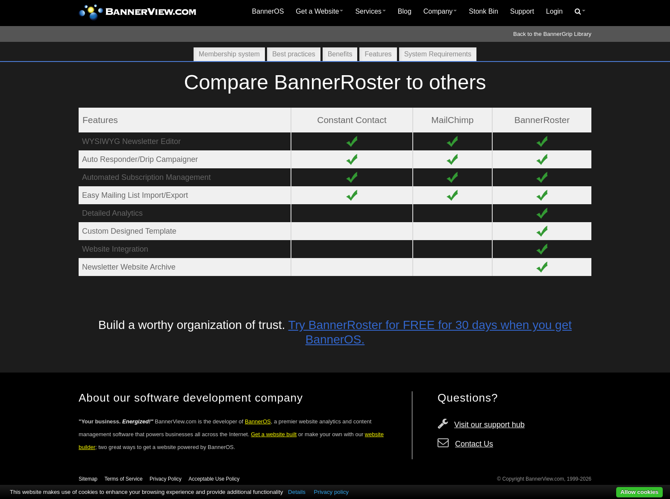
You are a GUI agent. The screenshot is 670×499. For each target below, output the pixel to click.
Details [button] (297, 492)
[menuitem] (268, 11)
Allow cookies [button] (639, 492)
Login (554, 11)
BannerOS (268, 11)
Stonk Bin (483, 11)
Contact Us (474, 444)
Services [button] (370, 11)
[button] (580, 11)
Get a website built (274, 434)
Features (377, 54)
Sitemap (88, 479)
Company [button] (440, 11)
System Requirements (437, 54)
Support (522, 11)
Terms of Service (123, 479)
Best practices (293, 54)
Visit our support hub (489, 424)
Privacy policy (331, 492)
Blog (404, 11)
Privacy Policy (166, 479)
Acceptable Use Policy (213, 479)
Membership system (229, 54)
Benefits (340, 54)
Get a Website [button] (319, 11)
